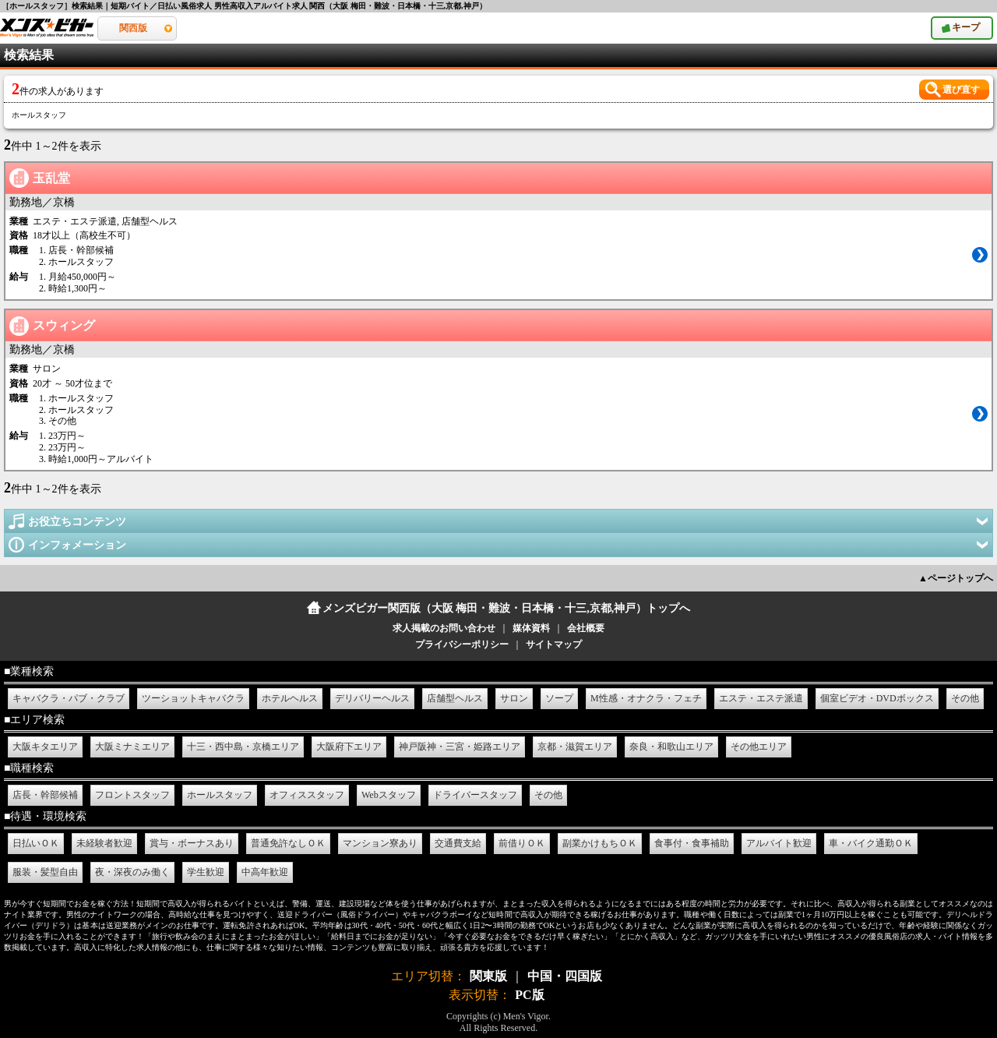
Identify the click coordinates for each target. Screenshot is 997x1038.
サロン (514, 698)
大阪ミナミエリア (132, 746)
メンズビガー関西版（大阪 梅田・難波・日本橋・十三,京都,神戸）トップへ (506, 608)
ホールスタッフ (219, 794)
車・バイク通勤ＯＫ (871, 843)
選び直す (961, 89)
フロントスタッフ (132, 794)
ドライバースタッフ (475, 794)
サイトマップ (554, 644)
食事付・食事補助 (691, 843)
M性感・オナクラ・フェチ (646, 698)
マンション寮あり (380, 843)
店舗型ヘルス (455, 698)
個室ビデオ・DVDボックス (877, 698)
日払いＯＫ (35, 843)
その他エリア (759, 746)
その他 (965, 698)
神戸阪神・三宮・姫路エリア (459, 746)
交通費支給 (458, 843)
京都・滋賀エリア (574, 746)
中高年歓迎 (264, 872)
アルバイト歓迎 (779, 843)
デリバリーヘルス (372, 698)
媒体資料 (531, 628)
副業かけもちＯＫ (599, 843)
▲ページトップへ (955, 578)
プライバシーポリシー (462, 644)
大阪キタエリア (45, 746)
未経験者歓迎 (104, 843)
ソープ (559, 698)
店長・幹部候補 (45, 794)
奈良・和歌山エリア (671, 746)
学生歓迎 (205, 872)
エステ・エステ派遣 (761, 698)
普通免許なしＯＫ (288, 843)
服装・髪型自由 (45, 872)
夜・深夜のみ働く (132, 872)
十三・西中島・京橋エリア (243, 746)
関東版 (488, 976)
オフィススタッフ (307, 794)
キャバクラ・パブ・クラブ (68, 698)
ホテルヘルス (290, 698)
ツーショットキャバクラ (193, 698)
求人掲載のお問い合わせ (444, 628)
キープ (972, 24)
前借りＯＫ (521, 843)
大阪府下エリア (349, 746)
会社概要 (585, 628)
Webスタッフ (388, 794)
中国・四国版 (564, 976)
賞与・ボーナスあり (192, 843)
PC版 (529, 994)
